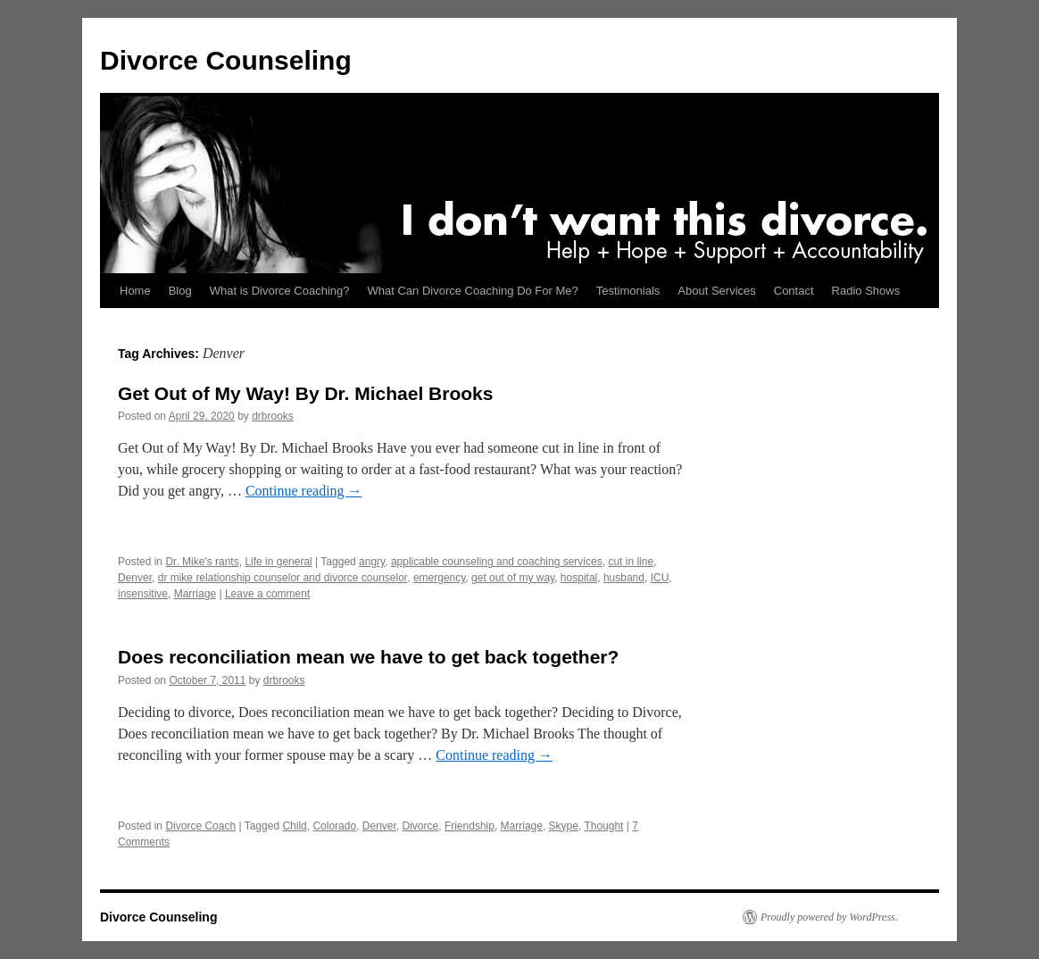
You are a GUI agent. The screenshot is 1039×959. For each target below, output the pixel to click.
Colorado (334, 826)
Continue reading (303, 490)
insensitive (143, 594)
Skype (563, 826)
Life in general (278, 561)
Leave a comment (267, 594)
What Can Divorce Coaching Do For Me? (473, 290)
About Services (716, 290)
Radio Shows (866, 290)
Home (135, 290)
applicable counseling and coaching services (497, 561)
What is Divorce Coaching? (280, 290)
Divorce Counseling (226, 60)
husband (623, 577)
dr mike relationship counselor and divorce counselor (283, 577)
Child (294, 826)
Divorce (421, 826)
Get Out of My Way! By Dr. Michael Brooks (305, 393)
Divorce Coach (200, 826)
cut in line (630, 561)
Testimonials (628, 290)
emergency (439, 577)
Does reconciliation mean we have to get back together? (368, 656)
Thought (603, 826)
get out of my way (512, 577)
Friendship (470, 826)
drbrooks (273, 416)
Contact (794, 290)
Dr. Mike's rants (201, 561)
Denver (135, 577)
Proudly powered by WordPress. (829, 917)
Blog (180, 290)
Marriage (195, 594)
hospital (579, 577)
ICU (660, 577)
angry (372, 561)
